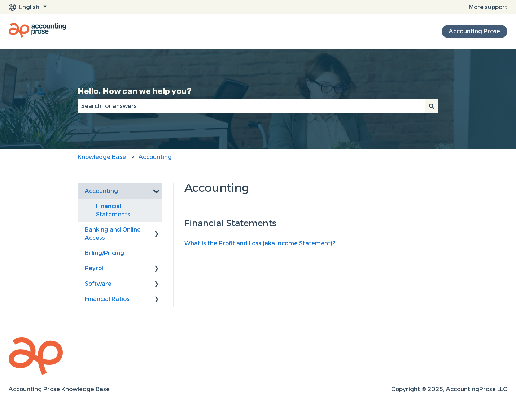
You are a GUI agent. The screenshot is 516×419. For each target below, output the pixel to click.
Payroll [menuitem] (95, 268)
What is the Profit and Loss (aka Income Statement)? (259, 243)
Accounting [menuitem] (101, 190)
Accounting (155, 157)
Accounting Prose (474, 31)
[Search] (431, 106)
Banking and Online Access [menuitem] (113, 233)
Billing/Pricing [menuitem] (104, 253)
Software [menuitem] (98, 283)
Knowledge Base (102, 157)
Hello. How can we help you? (135, 91)
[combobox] (251, 106)
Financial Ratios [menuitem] (107, 298)
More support (488, 7)
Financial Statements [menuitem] (113, 210)
